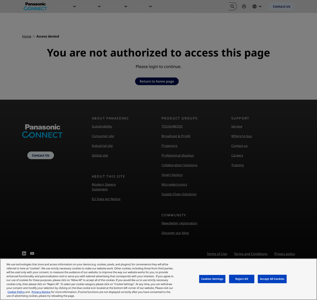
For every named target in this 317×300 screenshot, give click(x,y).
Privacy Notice (41, 292)
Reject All (241, 279)
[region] (158, 279)
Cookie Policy (16, 292)
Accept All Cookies (272, 279)
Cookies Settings (212, 279)
